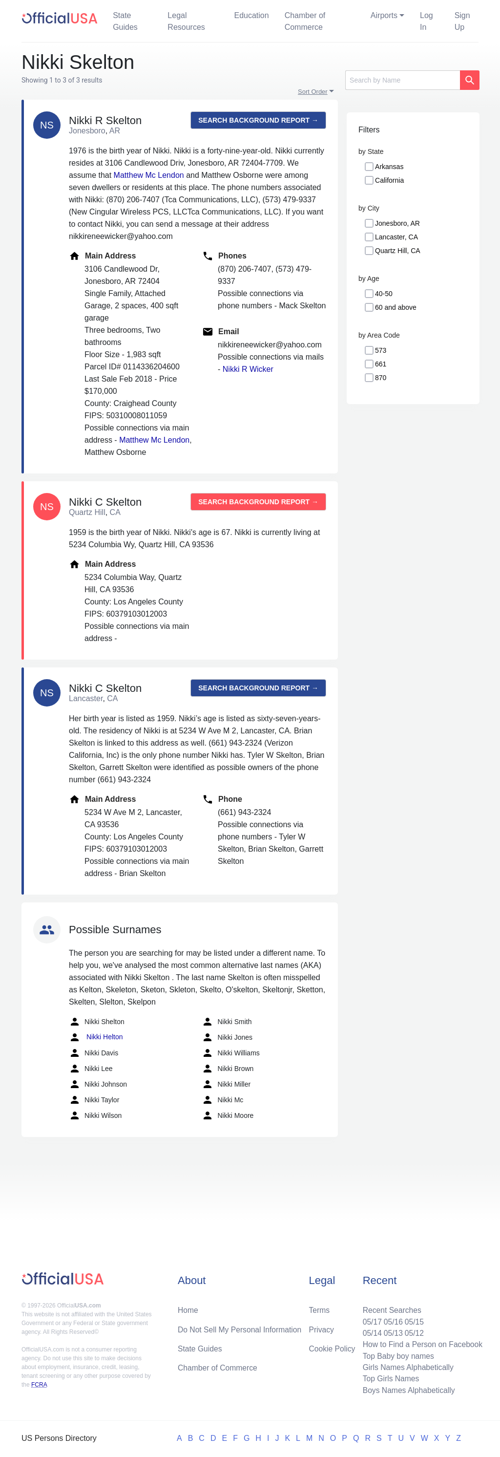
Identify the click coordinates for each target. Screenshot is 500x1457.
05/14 (369, 1331)
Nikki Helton (96, 1037)
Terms (319, 1308)
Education (251, 15)
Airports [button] (384, 15)
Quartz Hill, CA (397, 250)
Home (188, 1308)
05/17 (369, 1319)
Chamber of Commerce (305, 21)
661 (380, 364)
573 (380, 350)
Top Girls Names (388, 1378)
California (389, 180)
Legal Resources (186, 21)
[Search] (402, 80)
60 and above (396, 307)
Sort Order (313, 91)
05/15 (412, 1319)
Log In (426, 21)
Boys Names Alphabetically (407, 1390)
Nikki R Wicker (248, 369)
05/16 (391, 1319)
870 (380, 377)
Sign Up (462, 21)
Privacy (321, 1327)
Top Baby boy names (396, 1354)
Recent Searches (390, 1308)
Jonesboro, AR (397, 223)
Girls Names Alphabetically (406, 1366)
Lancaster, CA (396, 237)
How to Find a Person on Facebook (421, 1343)
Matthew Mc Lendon (149, 175)
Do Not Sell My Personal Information (241, 1327)
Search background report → (258, 120)
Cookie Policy (332, 1347)
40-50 (384, 293)
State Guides (125, 21)
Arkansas (389, 166)
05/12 (412, 1331)
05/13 (391, 1331)
